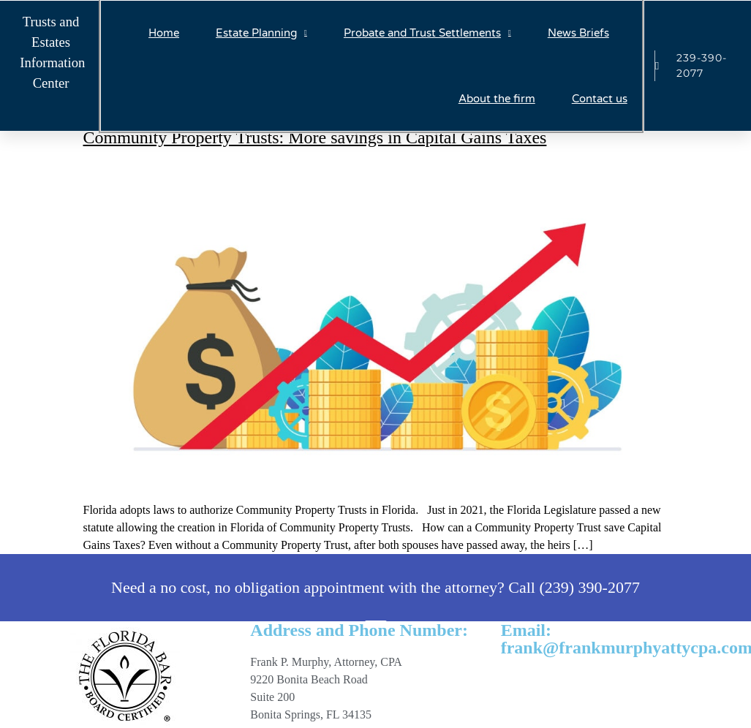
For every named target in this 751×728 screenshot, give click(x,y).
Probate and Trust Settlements (427, 33)
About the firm (496, 98)
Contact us (599, 98)
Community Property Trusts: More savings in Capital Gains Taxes (315, 137)
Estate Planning (261, 33)
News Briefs (578, 32)
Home (163, 32)
